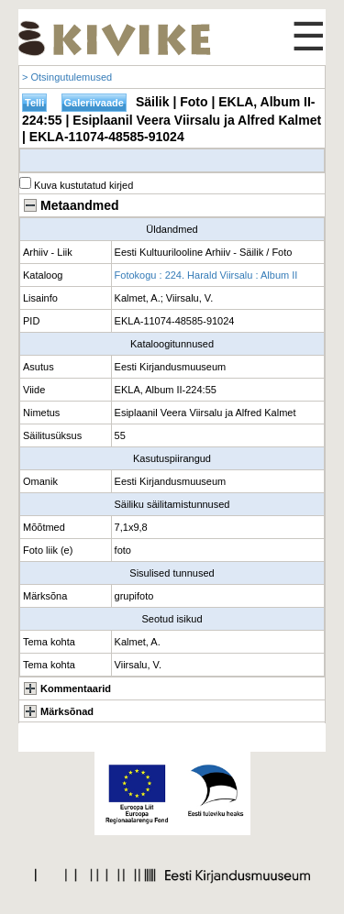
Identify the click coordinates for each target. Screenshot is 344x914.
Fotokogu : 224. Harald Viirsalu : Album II (206, 275)
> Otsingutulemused (67, 77)
